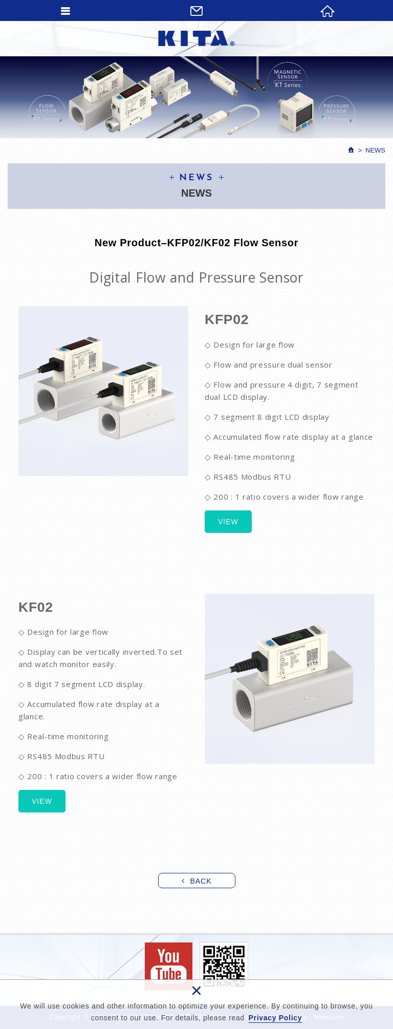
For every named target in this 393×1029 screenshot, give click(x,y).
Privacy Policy (275, 1018)
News (375, 150)
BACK (200, 881)
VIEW (228, 522)
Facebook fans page (168, 966)
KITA (196, 38)
